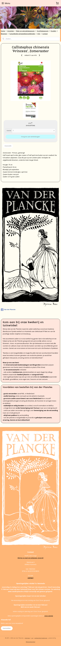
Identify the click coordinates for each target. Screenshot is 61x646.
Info (38, 34)
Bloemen (4, 34)
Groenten (10, 31)
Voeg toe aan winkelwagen (30, 137)
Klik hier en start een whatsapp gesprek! (30, 558)
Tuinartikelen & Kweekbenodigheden (22, 34)
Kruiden (53, 31)
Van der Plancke (8, 309)
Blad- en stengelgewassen (25, 31)
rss (32, 638)
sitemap (27, 638)
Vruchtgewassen (43, 31)
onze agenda (48, 616)
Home (3, 31)
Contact (45, 34)
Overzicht (8, 146)
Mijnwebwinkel (30, 642)
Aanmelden (7, 628)
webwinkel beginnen (41, 638)
